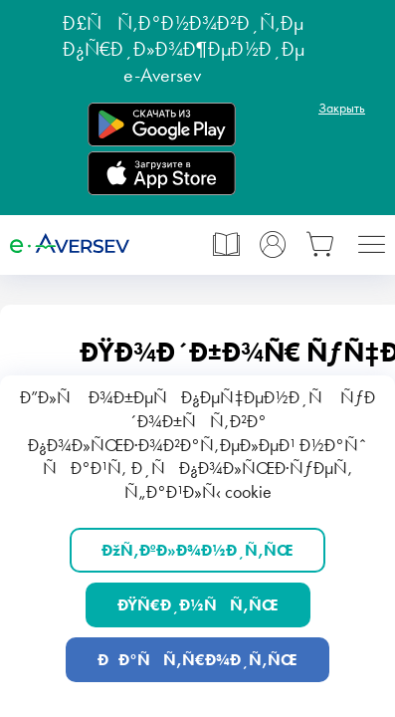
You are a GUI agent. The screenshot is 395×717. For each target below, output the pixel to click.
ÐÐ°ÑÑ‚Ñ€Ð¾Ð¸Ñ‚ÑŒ (197, 659)
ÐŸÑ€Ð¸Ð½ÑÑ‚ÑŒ (198, 605)
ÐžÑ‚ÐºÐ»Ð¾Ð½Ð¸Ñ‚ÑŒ (197, 550)
